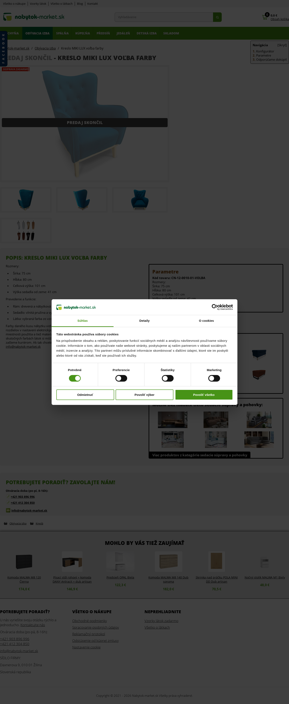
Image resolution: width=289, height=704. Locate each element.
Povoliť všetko (204, 394)
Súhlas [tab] (82, 320)
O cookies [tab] (206, 320)
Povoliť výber (144, 394)
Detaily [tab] (144, 320)
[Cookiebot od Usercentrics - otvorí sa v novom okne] (215, 307)
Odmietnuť (85, 394)
